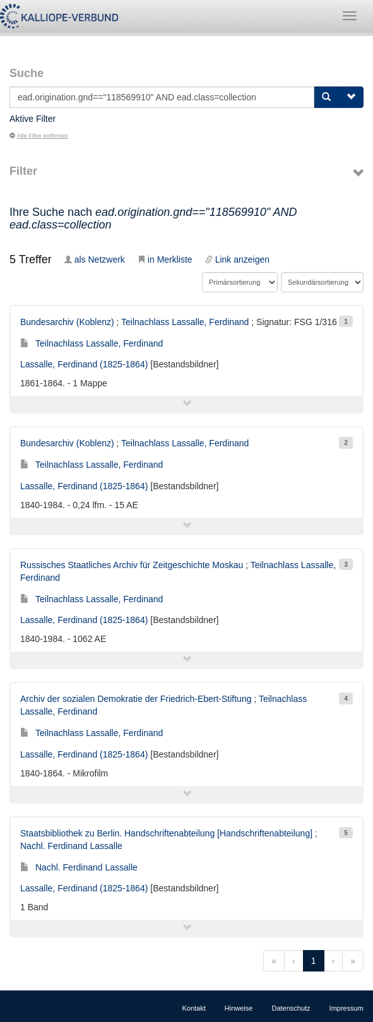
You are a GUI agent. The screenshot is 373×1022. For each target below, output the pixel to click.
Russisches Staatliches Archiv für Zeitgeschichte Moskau (131, 565)
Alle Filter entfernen (38, 136)
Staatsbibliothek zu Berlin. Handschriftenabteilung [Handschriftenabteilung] (166, 833)
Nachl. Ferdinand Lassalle (71, 846)
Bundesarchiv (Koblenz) (67, 322)
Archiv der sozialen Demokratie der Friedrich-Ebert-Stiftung (135, 699)
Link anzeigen (237, 259)
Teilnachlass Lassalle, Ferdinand (185, 322)
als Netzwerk (94, 259)
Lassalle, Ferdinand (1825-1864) (84, 364)
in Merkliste (165, 259)
